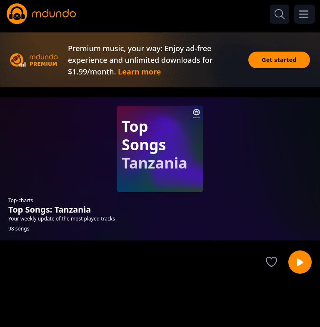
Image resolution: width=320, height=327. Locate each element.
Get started (279, 60)
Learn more (139, 72)
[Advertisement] (160, 303)
